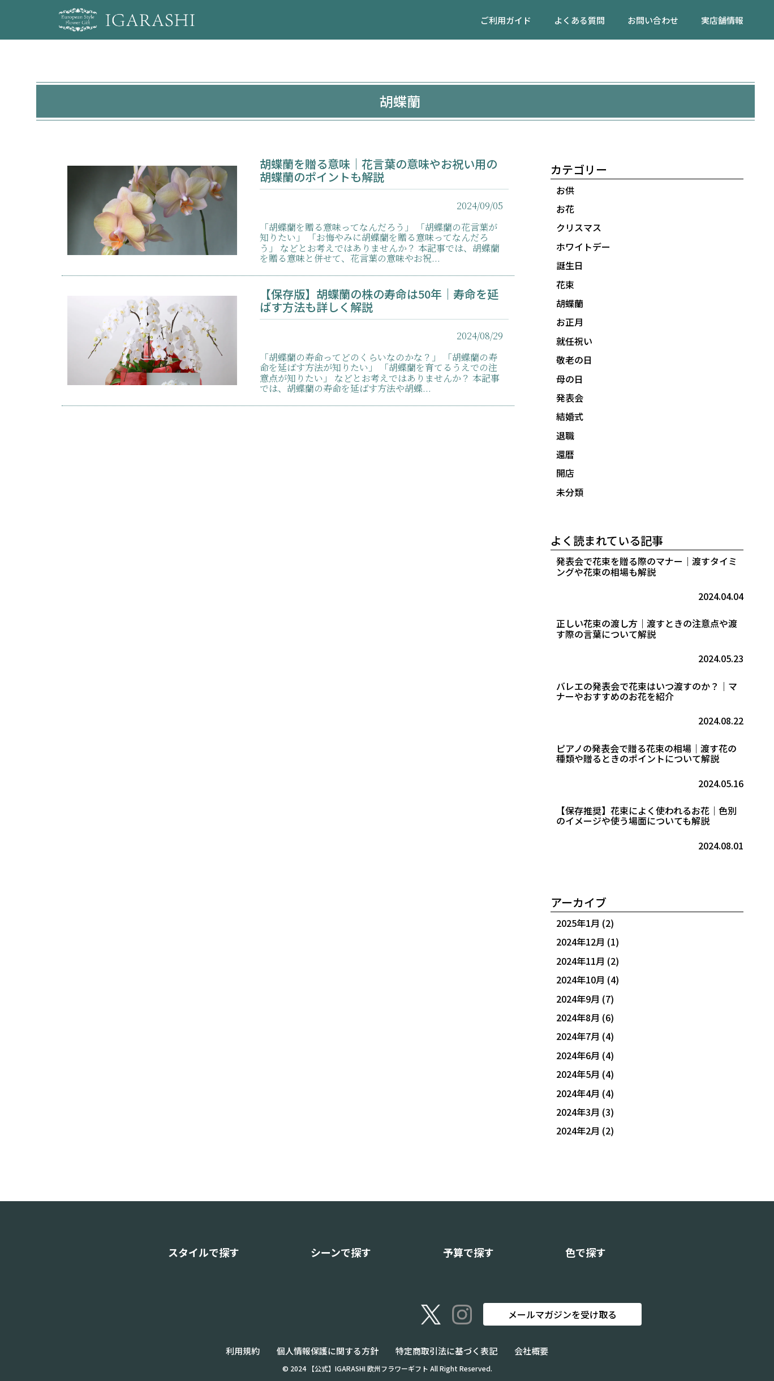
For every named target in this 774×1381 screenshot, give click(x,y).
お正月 (569, 322)
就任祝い (574, 341)
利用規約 (243, 1351)
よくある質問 (579, 20)
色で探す (585, 1252)
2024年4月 (578, 1093)
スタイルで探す (203, 1252)
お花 (565, 208)
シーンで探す (341, 1252)
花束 (565, 284)
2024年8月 (578, 1017)
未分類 (569, 492)
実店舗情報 (722, 20)
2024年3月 (578, 1112)
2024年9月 (578, 998)
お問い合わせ (652, 20)
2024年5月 (578, 1074)
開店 (565, 473)
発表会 (569, 397)
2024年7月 (578, 1036)
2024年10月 (580, 979)
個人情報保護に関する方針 (328, 1351)
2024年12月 (580, 941)
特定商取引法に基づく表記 (446, 1351)
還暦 (565, 454)
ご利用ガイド (505, 20)
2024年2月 (578, 1130)
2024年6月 (578, 1055)
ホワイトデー (583, 246)
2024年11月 (580, 961)
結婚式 (569, 416)
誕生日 (569, 265)
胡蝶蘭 (569, 303)
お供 (565, 190)
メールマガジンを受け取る (562, 1314)
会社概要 (531, 1351)
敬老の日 (574, 359)
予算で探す (468, 1252)
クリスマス (578, 227)
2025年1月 (578, 923)
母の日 (569, 379)
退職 (565, 435)
